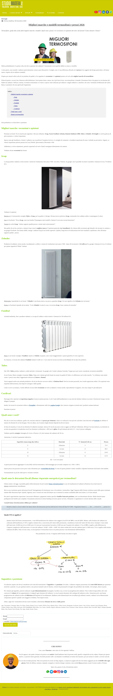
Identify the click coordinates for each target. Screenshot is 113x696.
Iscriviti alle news (10, 625)
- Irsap (15, 97)
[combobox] (21, 633)
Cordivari (6, 393)
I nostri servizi (15, 13)
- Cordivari (16, 108)
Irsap (4, 156)
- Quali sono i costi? (16, 111)
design (53, 468)
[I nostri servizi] (21, 13)
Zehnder (5, 238)
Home (4, 13)
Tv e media (51, 13)
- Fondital (16, 103)
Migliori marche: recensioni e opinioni (22, 94)
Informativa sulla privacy (18, 621)
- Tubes (15, 106)
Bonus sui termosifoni (17, 114)
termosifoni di (46, 468)
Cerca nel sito (7, 633)
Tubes (4, 365)
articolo (96, 420)
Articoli (27, 13)
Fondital (5, 311)
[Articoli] (31, 13)
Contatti (61, 13)
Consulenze (39, 13)
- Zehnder (16, 100)
